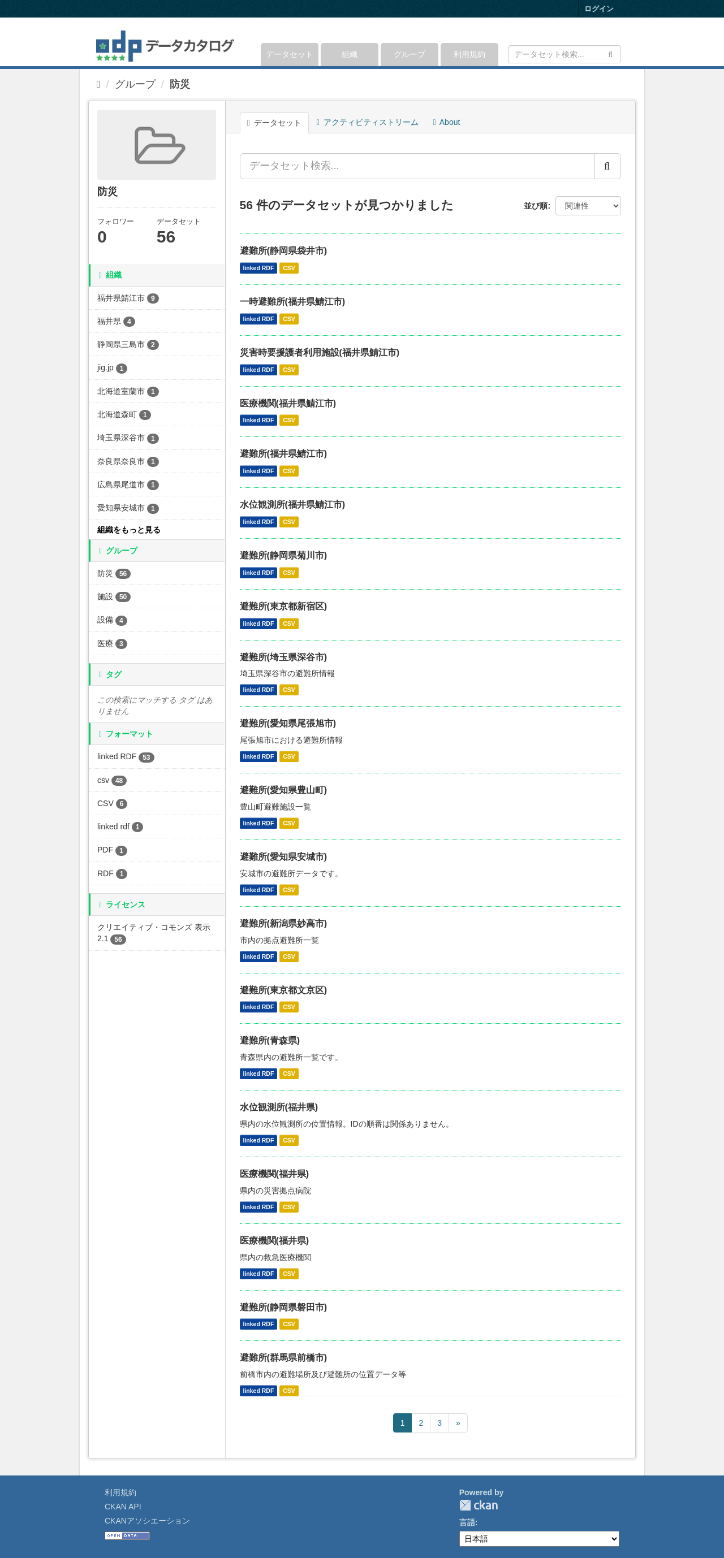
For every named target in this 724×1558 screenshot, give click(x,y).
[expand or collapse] (620, 42)
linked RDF (258, 268)
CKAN (478, 1505)
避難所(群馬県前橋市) (283, 1357)
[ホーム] (99, 84)
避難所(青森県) (270, 1040)
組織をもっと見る (129, 529)
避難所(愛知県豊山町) (283, 790)
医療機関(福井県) (274, 1174)
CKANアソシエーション (147, 1520)
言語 (467, 1522)
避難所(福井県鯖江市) (283, 453)
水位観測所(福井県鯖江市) (293, 504)
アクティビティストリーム (368, 122)
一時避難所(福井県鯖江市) (293, 301)
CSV (289, 268)
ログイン (599, 9)
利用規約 (469, 54)
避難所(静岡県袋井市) (283, 251)
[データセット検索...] (417, 166)
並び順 (536, 205)
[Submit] (610, 53)
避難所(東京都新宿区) (283, 606)
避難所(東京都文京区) (283, 990)
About (446, 122)
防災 (180, 84)
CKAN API (123, 1506)
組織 (349, 54)
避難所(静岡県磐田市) (283, 1307)
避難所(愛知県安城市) (283, 857)
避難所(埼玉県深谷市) (283, 657)
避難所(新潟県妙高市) (283, 923)
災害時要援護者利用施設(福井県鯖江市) (320, 352)
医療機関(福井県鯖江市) (288, 403)
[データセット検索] (564, 54)
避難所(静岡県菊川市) (283, 555)
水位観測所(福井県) (279, 1107)
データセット (289, 54)
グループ (409, 54)
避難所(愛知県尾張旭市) (288, 723)
